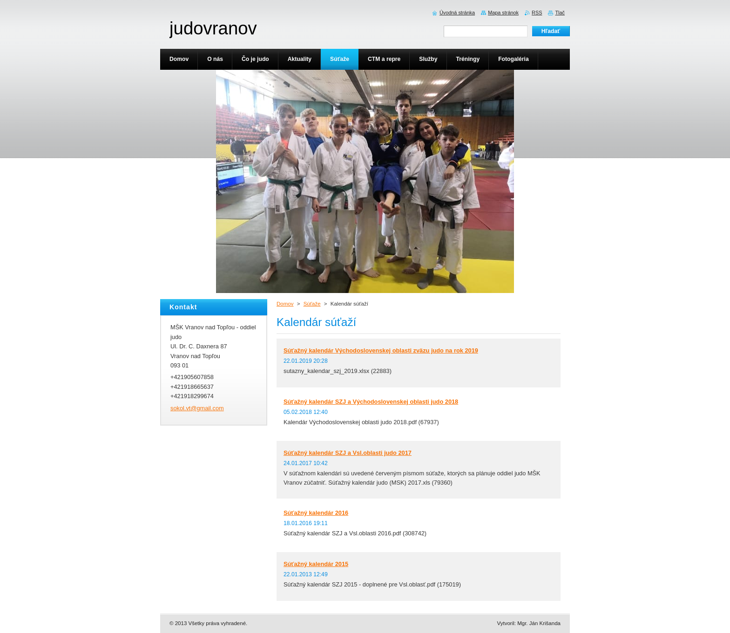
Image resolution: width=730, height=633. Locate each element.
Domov (285, 304)
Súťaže (312, 304)
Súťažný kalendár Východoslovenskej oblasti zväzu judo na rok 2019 (381, 350)
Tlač (560, 12)
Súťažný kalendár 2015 (316, 563)
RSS (537, 12)
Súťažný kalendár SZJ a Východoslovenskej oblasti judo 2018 (371, 401)
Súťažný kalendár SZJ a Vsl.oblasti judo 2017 (348, 452)
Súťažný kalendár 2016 (316, 512)
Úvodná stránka (457, 12)
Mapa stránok (503, 12)
